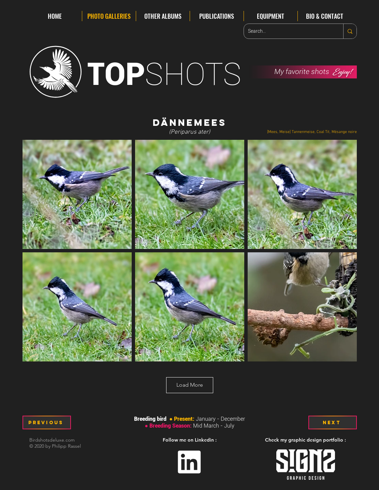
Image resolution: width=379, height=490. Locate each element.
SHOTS (164, 74)
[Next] (332, 422)
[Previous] (47, 422)
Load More (189, 385)
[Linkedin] (189, 462)
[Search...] (288, 31)
